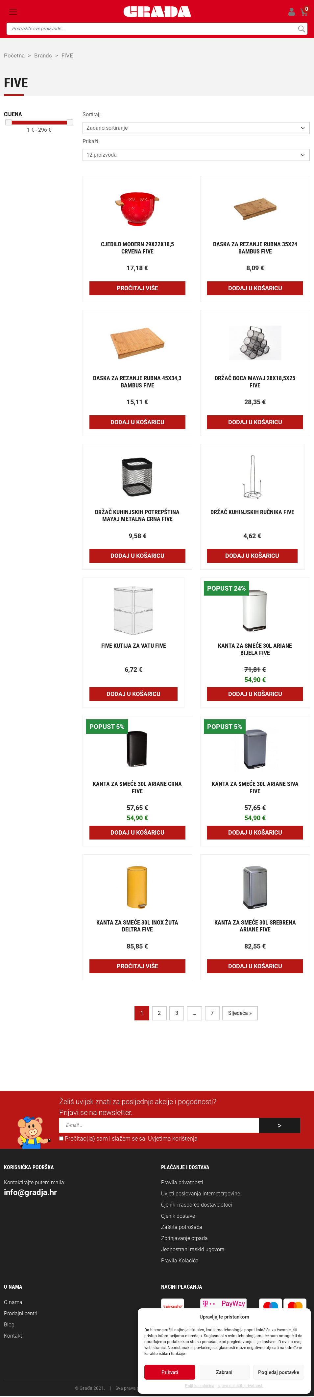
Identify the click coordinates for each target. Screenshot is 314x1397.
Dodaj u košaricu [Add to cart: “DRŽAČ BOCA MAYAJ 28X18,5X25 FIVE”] (255, 422)
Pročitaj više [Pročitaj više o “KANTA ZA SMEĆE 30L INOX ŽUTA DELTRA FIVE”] (137, 966)
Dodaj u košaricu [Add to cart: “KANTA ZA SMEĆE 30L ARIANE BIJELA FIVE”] (255, 694)
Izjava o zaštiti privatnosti (240, 1386)
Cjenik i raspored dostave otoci (196, 1205)
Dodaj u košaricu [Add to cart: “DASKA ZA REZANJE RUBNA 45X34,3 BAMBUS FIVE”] (137, 422)
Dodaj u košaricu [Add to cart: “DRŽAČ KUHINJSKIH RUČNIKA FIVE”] (252, 556)
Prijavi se (291, 12)
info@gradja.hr (30, 1193)
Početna (15, 56)
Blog (9, 1325)
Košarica (304, 11)
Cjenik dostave (178, 1216)
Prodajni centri (20, 1314)
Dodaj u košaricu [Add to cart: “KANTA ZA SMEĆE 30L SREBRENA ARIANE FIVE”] (255, 966)
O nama (13, 1303)
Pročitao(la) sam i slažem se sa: (128, 1139)
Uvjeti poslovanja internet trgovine (200, 1194)
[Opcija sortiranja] (196, 128)
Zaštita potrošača (181, 1228)
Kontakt (13, 1336)
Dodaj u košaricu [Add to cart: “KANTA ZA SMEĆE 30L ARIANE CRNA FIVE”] (137, 833)
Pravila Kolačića (180, 1261)
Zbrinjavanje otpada (184, 1239)
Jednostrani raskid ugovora (193, 1250)
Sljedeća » (240, 1014)
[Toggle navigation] (13, 11)
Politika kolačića (199, 1386)
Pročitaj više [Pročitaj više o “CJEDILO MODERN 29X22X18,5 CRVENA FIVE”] (137, 288)
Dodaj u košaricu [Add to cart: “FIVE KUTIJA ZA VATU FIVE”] (133, 694)
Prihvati (169, 1372)
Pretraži (301, 29)
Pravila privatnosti (182, 1183)
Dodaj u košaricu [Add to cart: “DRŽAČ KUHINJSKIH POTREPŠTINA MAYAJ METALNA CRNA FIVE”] (137, 556)
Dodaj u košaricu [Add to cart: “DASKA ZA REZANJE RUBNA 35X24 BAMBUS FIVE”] (255, 288)
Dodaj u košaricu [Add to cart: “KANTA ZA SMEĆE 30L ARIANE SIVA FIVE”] (255, 833)
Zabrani (224, 1372)
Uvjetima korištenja (173, 1139)
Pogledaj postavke (278, 1372)
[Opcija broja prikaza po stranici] (196, 155)
